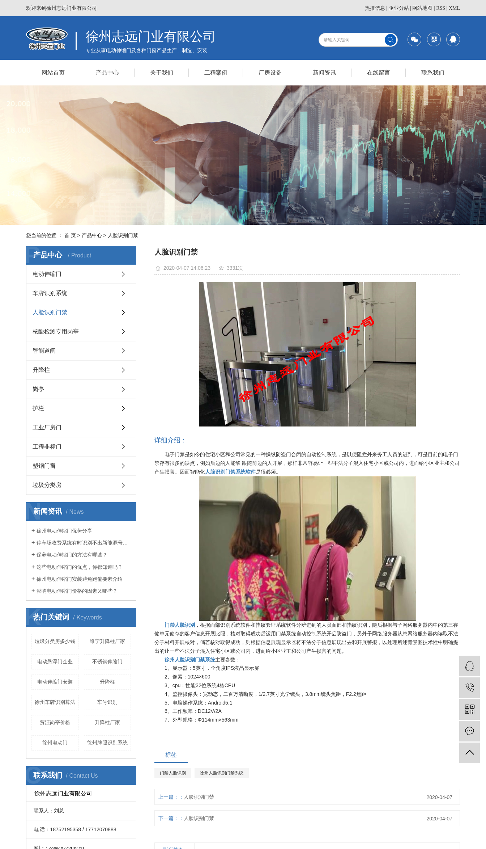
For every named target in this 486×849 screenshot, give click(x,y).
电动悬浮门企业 (55, 661)
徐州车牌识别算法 (55, 702)
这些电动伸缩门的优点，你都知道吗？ (80, 567)
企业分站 (399, 8)
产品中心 (107, 73)
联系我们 (432, 73)
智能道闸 (44, 351)
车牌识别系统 (50, 293)
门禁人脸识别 (173, 773)
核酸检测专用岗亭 (56, 331)
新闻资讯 (324, 73)
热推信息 (375, 8)
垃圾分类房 (47, 485)
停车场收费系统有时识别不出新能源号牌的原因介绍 (84, 543)
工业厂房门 (47, 427)
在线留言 (378, 73)
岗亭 (38, 389)
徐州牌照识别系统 (107, 742)
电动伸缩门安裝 (55, 682)
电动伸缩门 (47, 274)
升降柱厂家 (107, 722)
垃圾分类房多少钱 (55, 641)
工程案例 (215, 73)
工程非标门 (47, 447)
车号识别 (107, 702)
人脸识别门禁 (123, 235)
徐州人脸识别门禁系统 (221, 773)
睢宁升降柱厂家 (107, 641)
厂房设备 (270, 73)
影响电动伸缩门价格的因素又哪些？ (77, 591)
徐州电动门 (55, 742)
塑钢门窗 (44, 466)
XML (454, 8)
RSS (440, 8)
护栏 (38, 408)
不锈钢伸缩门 (107, 661)
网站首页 (53, 73)
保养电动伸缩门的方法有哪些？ (72, 555)
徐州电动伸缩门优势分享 (64, 531)
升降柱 (41, 370)
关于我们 (161, 73)
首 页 (70, 235)
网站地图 (422, 8)
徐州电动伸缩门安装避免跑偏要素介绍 (80, 579)
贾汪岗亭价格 (55, 722)
